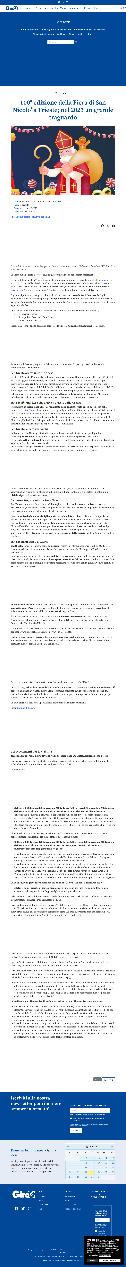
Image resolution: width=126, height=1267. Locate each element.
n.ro (47, 310)
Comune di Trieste (25, 708)
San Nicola (30, 410)
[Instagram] (67, 2)
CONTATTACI (70, 1196)
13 (70, 1167)
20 (70, 1172)
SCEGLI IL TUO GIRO (73, 1209)
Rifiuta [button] (92, 1260)
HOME (41, 1192)
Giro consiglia (51, 8)
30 (92, 1177)
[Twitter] (63, 2)
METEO (67, 1192)
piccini (105, 280)
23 (92, 1172)
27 (70, 1177)
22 (86, 1172)
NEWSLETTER (70, 1205)
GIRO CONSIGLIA (45, 1205)
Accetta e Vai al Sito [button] (110, 1260)
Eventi (28, 8)
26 (113, 1172)
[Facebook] (59, 2)
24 (99, 1172)
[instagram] (29, 1206)
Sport (90, 34)
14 (78, 1167)
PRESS (41, 1209)
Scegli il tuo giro (46, 15)
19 (113, 1167)
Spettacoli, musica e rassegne (89, 29)
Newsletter (30, 15)
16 (92, 1167)
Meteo (63, 8)
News (38, 8)
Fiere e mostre (76, 34)
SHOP (67, 1200)
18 (106, 1167)
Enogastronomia (30, 29)
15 (86, 1167)
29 (86, 1177)
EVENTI (42, 1196)
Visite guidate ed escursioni (56, 29)
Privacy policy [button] (92, 1255)
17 (99, 1167)
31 (99, 1177)
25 (106, 1172)
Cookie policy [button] (107, 1252)
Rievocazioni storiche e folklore (49, 34)
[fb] (16, 1206)
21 (78, 1172)
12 (113, 1163)
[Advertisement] (63, 61)
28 (78, 1177)
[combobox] (60, 42)
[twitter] (22, 1206)
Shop (96, 8)
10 (99, 1163)
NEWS (41, 1200)
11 (106, 1163)
